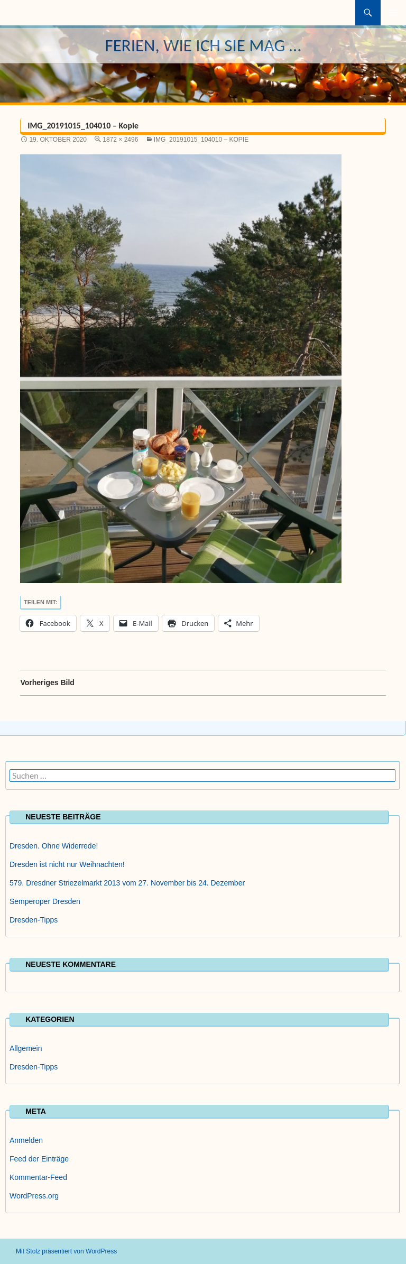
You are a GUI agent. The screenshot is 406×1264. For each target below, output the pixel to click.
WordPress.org (34, 1196)
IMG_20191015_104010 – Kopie (201, 139)
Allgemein (26, 1048)
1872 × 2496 (120, 139)
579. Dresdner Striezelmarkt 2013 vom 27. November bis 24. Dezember (127, 883)
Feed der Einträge (39, 1159)
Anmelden (26, 1140)
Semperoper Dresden (45, 901)
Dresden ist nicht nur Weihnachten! (67, 864)
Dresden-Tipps (34, 920)
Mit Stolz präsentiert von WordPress (66, 1251)
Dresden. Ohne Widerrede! (54, 846)
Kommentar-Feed (38, 1177)
